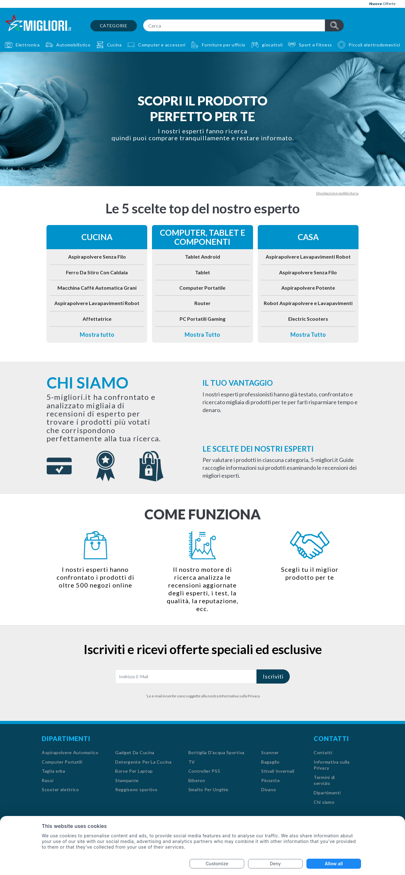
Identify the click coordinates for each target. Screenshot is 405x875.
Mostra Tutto (202, 334)
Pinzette (270, 780)
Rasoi (48, 780)
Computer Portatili (62, 762)
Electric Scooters (308, 319)
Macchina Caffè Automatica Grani (97, 288)
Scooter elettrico (60, 789)
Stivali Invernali (277, 771)
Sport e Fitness (315, 44)
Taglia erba (53, 771)
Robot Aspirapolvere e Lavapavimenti (308, 303)
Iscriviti (273, 676)
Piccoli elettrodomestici (374, 44)
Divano (268, 789)
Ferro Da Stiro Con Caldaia (97, 272)
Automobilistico (73, 44)
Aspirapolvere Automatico (70, 752)
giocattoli (272, 44)
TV (191, 762)
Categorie (113, 25)
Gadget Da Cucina (134, 752)
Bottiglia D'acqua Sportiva (216, 752)
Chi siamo (324, 802)
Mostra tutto (97, 334)
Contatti (323, 752)
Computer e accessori (162, 44)
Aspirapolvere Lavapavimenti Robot (96, 303)
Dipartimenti (327, 792)
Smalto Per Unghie (208, 789)
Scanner (270, 752)
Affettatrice (97, 319)
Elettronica (28, 44)
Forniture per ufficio (224, 44)
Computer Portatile (202, 288)
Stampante (127, 780)
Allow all (334, 863)
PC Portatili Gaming (202, 319)
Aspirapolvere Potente (308, 288)
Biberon (196, 780)
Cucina (114, 44)
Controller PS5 (204, 771)
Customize (217, 863)
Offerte (382, 3)
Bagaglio (270, 762)
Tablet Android (202, 257)
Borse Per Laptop (134, 771)
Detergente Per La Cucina (143, 762)
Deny (275, 863)
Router (202, 303)
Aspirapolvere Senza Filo (97, 257)
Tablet (202, 272)
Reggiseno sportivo (136, 789)
